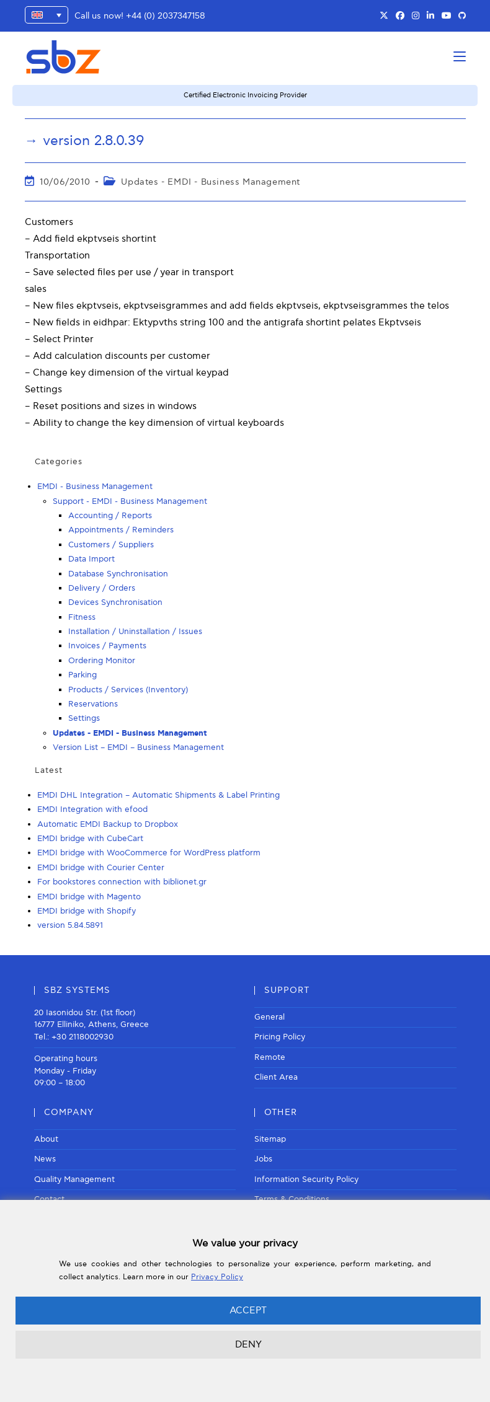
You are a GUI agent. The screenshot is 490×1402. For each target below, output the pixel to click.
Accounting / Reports (110, 516)
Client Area (276, 1077)
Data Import (91, 559)
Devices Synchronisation (115, 602)
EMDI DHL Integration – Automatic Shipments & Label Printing (158, 795)
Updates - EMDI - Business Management (210, 182)
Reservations (93, 704)
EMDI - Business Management (95, 487)
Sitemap (270, 1139)
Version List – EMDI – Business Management (138, 747)
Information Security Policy (306, 1179)
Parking (82, 675)
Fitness (82, 617)
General (269, 1017)
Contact (49, 1199)
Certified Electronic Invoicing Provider (245, 95)
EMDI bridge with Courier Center (100, 868)
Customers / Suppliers (111, 545)
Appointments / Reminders (121, 530)
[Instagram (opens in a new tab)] (415, 16)
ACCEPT (248, 1310)
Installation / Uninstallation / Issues (135, 632)
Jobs (263, 1159)
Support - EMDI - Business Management (130, 501)
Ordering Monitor (101, 661)
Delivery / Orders (101, 588)
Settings (84, 718)
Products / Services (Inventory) (128, 690)
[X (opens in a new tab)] (384, 16)
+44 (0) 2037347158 (165, 16)
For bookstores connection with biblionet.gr (122, 882)
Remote (269, 1057)
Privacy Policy (217, 1277)
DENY (248, 1344)
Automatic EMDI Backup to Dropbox (107, 824)
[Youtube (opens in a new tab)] (446, 16)
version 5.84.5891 (70, 925)
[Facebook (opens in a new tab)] (400, 16)
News (45, 1159)
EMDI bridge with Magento (89, 897)
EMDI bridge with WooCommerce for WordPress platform (149, 853)
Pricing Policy (279, 1037)
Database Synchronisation (118, 574)
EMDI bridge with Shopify (86, 911)
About (46, 1139)
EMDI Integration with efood (92, 809)
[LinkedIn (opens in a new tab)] (430, 16)
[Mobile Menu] (459, 57)
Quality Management (74, 1179)
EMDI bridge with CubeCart (90, 839)
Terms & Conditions (291, 1199)
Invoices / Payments (107, 646)
